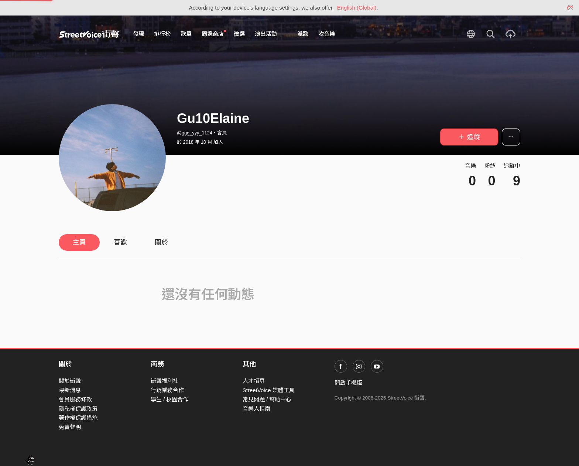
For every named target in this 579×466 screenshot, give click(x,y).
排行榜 (162, 34)
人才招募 (254, 381)
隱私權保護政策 (78, 408)
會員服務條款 (75, 399)
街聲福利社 (164, 381)
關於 (161, 242)
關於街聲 (70, 381)
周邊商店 (214, 33)
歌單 (186, 34)
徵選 (239, 34)
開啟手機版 (348, 383)
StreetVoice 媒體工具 (269, 390)
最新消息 (70, 390)
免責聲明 (70, 427)
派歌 (302, 34)
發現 (138, 34)
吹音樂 (326, 34)
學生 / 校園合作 (170, 399)
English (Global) (357, 7)
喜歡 (120, 242)
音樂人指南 (256, 408)
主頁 (79, 242)
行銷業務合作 (167, 390)
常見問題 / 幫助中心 (267, 399)
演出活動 (266, 34)
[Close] (570, 7)
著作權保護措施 (78, 418)
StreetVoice (89, 34)
